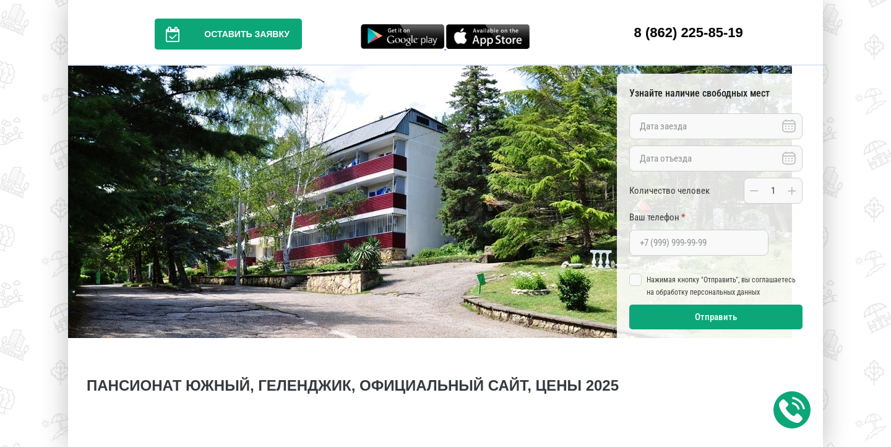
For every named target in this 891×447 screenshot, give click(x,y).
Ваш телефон (657, 217)
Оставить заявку (222, 34)
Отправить (716, 317)
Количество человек (669, 190)
